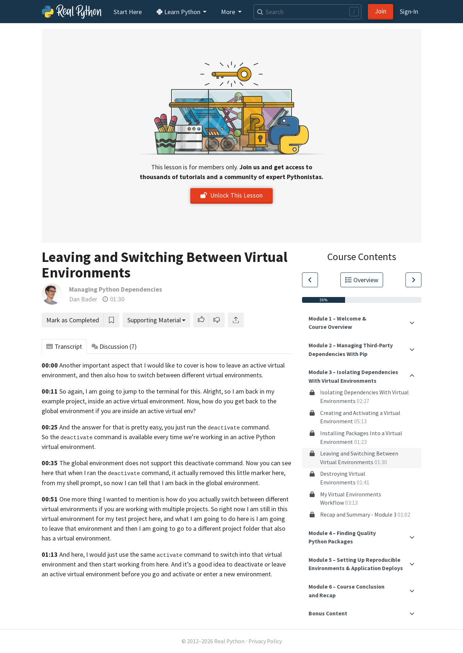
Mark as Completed (72, 320)
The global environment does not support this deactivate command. (151, 463)
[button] (201, 320)
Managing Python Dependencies (115, 289)
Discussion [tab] (114, 346)
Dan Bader (83, 299)
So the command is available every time (112, 437)
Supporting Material (154, 320)
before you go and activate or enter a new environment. (197, 574)
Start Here (128, 12)
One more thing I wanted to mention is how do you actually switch (149, 499)
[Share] (236, 320)
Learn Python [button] (179, 12)
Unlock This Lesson (231, 195)
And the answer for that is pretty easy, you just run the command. (164, 427)
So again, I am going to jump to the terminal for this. (130, 391)
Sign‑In (409, 11)
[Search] (307, 11)
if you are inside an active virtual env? (145, 411)
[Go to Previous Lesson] (310, 279)
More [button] (229, 12)
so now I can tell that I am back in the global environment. (181, 483)
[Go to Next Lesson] (413, 279)
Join (380, 11)
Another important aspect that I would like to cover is (131, 365)
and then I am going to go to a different (167, 528)
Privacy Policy (265, 641)
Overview (361, 280)
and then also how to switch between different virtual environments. (171, 375)
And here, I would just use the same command (135, 554)
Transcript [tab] (64, 346)
